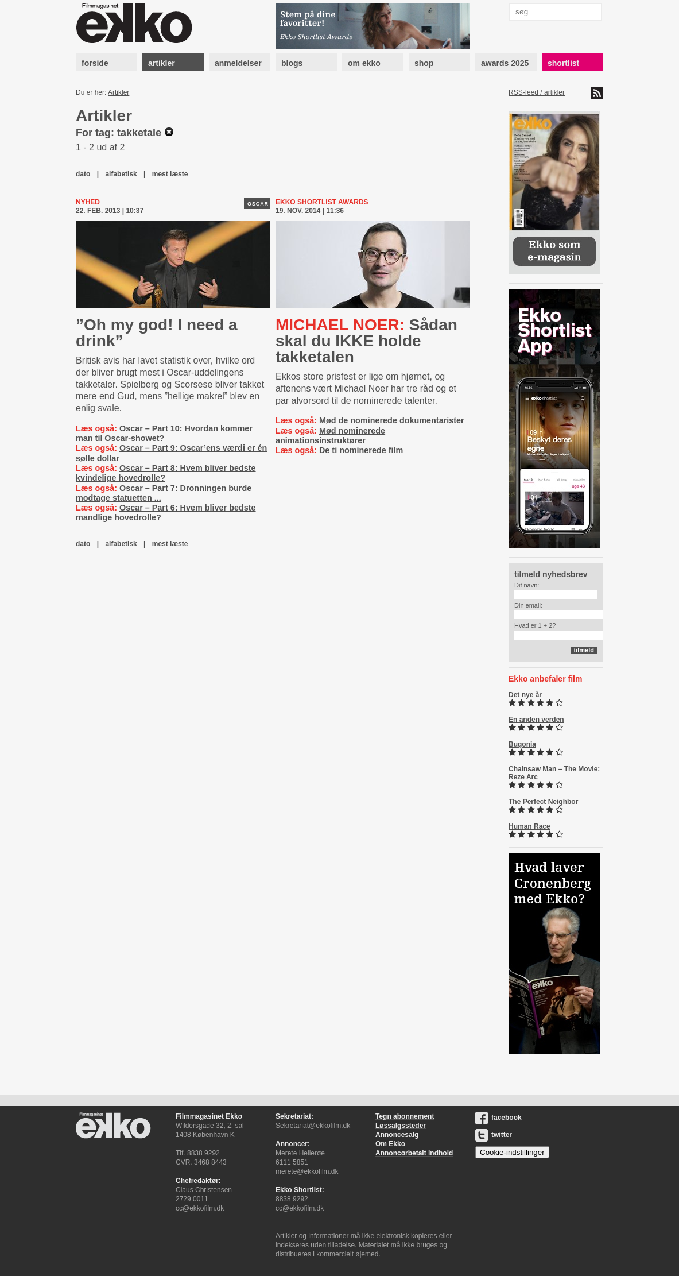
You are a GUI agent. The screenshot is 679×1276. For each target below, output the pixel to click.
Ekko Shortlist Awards (322, 202)
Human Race (529, 826)
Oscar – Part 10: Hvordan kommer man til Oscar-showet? (164, 433)
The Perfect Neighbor (543, 802)
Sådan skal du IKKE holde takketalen (366, 341)
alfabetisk (121, 174)
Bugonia (522, 744)
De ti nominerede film (361, 450)
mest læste (170, 174)
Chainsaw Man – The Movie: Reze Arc (554, 773)
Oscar (258, 204)
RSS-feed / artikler (537, 92)
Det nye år (525, 695)
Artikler (118, 92)
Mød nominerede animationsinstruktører (330, 435)
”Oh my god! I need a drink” (157, 333)
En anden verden (536, 720)
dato (83, 174)
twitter (493, 1134)
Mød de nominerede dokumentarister (391, 420)
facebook (498, 1117)
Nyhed (88, 202)
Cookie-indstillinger (512, 1152)
